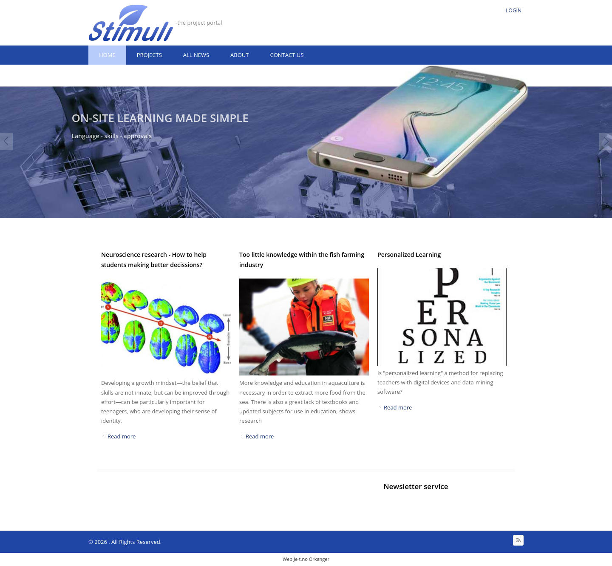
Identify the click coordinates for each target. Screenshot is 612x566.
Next (605, 141)
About (239, 55)
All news (196, 55)
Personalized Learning (409, 254)
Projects (149, 55)
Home (107, 55)
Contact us (286, 55)
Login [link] (513, 10)
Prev (6, 141)
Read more (122, 436)
